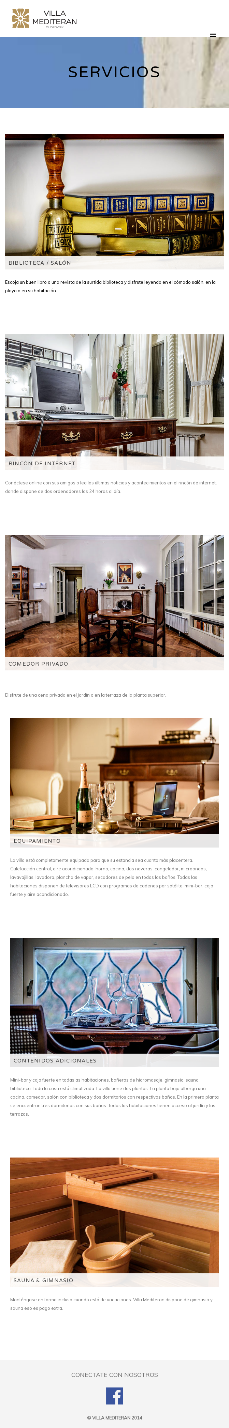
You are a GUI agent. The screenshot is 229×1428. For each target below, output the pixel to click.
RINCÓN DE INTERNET (42, 464)
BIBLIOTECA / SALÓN (40, 263)
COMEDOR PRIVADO (39, 664)
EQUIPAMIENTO (37, 841)
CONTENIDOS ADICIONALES (55, 1061)
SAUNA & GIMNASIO (43, 1280)
